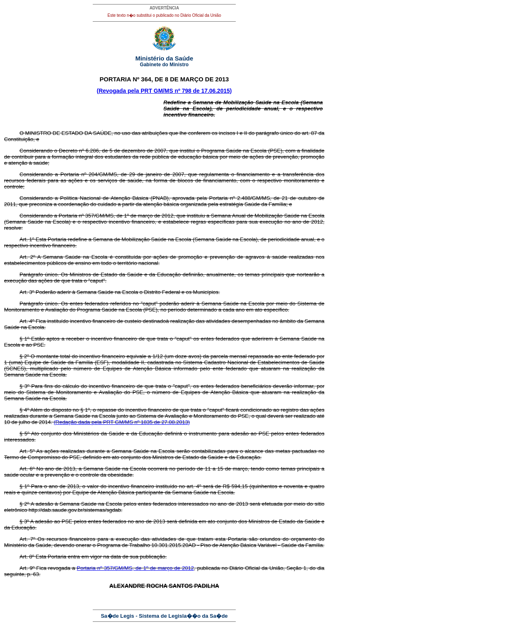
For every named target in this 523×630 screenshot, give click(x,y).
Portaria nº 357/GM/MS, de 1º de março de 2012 (135, 568)
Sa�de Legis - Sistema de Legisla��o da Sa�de (164, 616)
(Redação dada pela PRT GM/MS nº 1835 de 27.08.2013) (122, 422)
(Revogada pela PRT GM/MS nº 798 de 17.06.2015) (164, 90)
